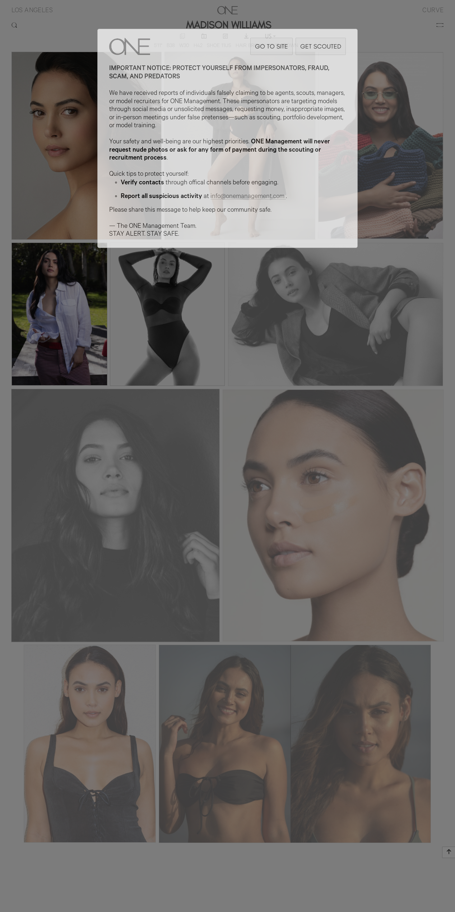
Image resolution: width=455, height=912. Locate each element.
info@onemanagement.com (248, 197)
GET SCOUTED (320, 46)
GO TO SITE (271, 46)
